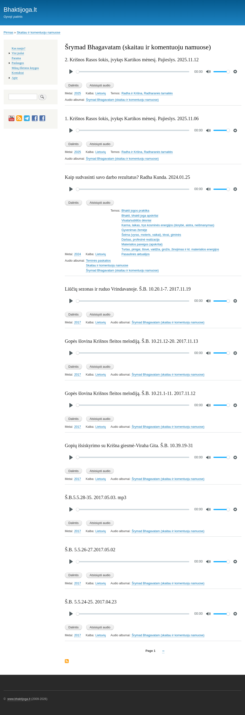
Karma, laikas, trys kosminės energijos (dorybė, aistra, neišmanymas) (168, 225)
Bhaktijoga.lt (20, 9)
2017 (77, 322)
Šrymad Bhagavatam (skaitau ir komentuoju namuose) (122, 99)
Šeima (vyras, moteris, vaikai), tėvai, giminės (151, 234)
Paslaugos (18, 63)
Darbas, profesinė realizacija (141, 239)
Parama (16, 58)
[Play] (71, 71)
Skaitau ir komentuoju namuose (38, 32)
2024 (77, 254)
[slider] (132, 71)
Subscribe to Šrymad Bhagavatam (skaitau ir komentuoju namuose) (67, 661)
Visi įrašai (18, 53)
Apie (15, 77)
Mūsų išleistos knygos (25, 68)
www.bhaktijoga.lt (18, 699)
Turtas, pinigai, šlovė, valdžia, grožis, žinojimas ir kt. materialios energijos (170, 249)
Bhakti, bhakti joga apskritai (140, 215)
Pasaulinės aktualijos (136, 254)
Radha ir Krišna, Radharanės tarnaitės (147, 93)
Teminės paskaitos (98, 260)
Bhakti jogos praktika (135, 210)
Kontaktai (18, 72)
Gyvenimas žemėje (134, 230)
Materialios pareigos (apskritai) (142, 244)
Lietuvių (100, 93)
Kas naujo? (18, 48)
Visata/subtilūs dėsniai (136, 220)
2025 (77, 93)
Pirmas (8, 32)
